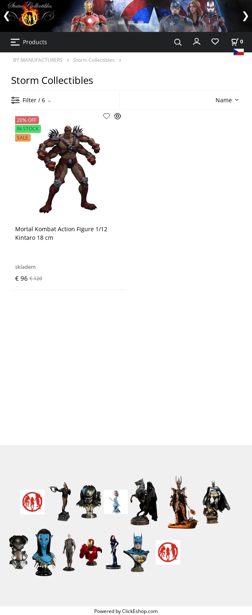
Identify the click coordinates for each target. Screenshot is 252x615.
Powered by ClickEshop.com (126, 611)
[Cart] (237, 41)
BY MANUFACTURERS (38, 59)
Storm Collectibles (94, 59)
